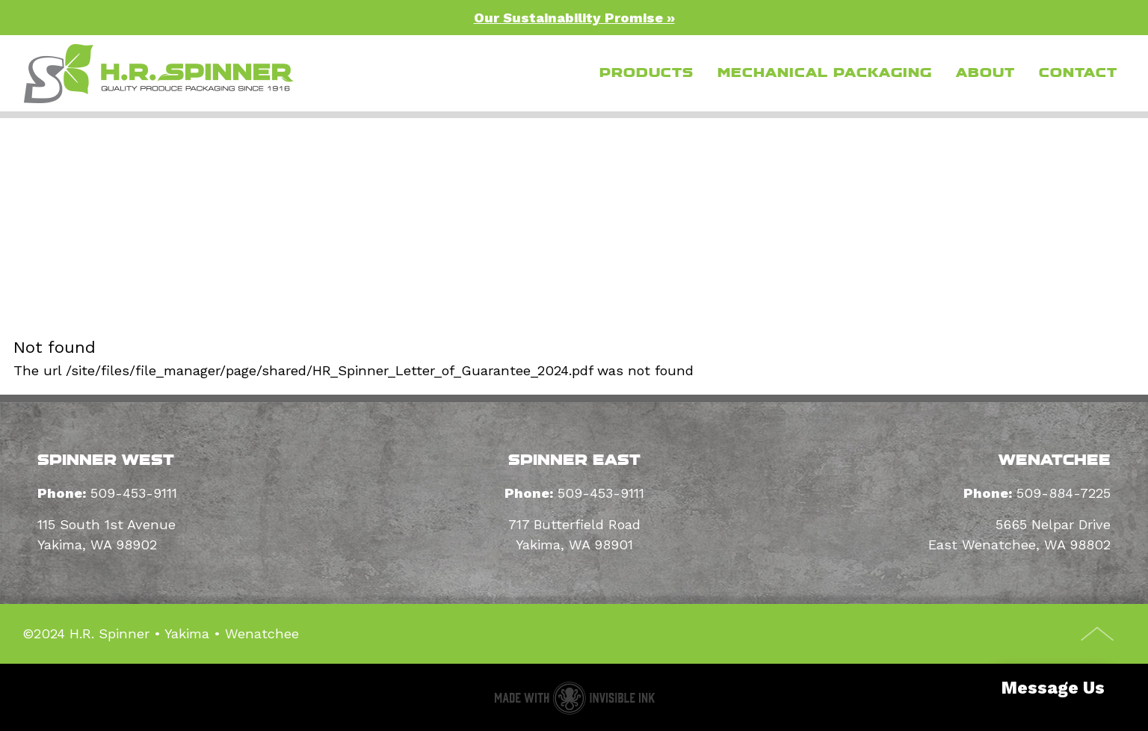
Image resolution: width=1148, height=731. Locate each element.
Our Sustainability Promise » (574, 17)
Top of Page (1098, 634)
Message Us (1053, 688)
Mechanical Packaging (825, 73)
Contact (1078, 73)
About (985, 73)
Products (646, 73)
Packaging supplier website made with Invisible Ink (574, 697)
